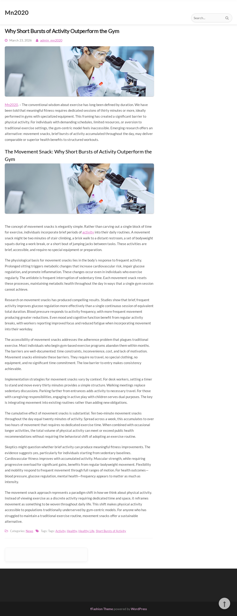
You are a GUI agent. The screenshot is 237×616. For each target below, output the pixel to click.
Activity (60, 531)
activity (88, 232)
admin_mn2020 (51, 40)
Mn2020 (11, 105)
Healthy (72, 531)
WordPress (139, 609)
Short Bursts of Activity (111, 531)
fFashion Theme (101, 609)
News (29, 531)
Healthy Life (86, 531)
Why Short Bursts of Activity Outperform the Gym (62, 31)
